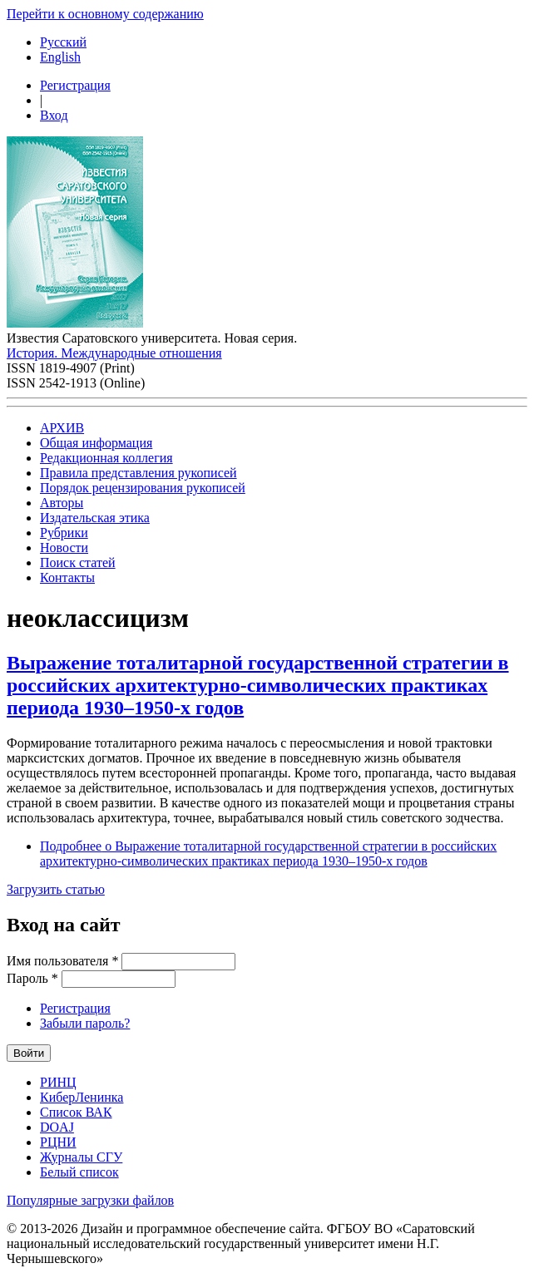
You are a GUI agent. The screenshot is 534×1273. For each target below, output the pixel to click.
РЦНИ (58, 1142)
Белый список (79, 1172)
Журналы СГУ (81, 1157)
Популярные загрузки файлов (90, 1200)
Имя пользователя (62, 961)
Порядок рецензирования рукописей (142, 488)
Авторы (61, 503)
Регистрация (75, 85)
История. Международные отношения (114, 353)
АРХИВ (62, 428)
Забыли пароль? (85, 1023)
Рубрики (64, 532)
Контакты (67, 577)
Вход (54, 115)
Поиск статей (78, 562)
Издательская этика (95, 518)
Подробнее (268, 853)
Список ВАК (76, 1112)
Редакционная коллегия (106, 458)
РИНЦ (58, 1082)
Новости (64, 547)
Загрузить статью (56, 889)
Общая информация (96, 443)
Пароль (32, 978)
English (60, 57)
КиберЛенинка (81, 1097)
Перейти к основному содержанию (105, 14)
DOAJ (57, 1127)
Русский (63, 42)
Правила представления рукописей (138, 473)
